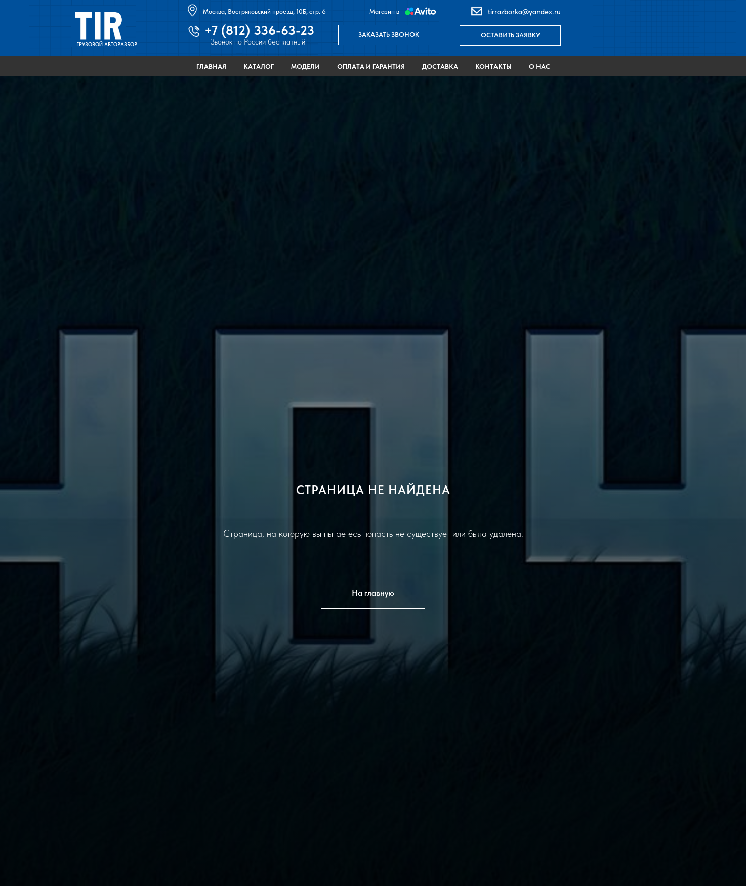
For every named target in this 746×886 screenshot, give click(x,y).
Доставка (440, 66)
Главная (211, 66)
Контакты (493, 66)
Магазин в (384, 11)
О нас (539, 66)
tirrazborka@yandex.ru (524, 11)
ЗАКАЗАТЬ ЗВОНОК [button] (388, 34)
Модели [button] (305, 66)
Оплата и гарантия (371, 66)
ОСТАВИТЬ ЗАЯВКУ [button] (510, 35)
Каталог (258, 66)
